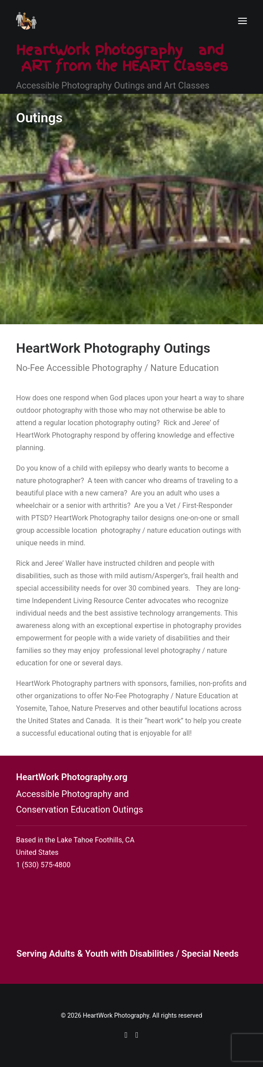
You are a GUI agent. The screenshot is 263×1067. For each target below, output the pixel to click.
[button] (242, 21)
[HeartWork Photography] (26, 21)
